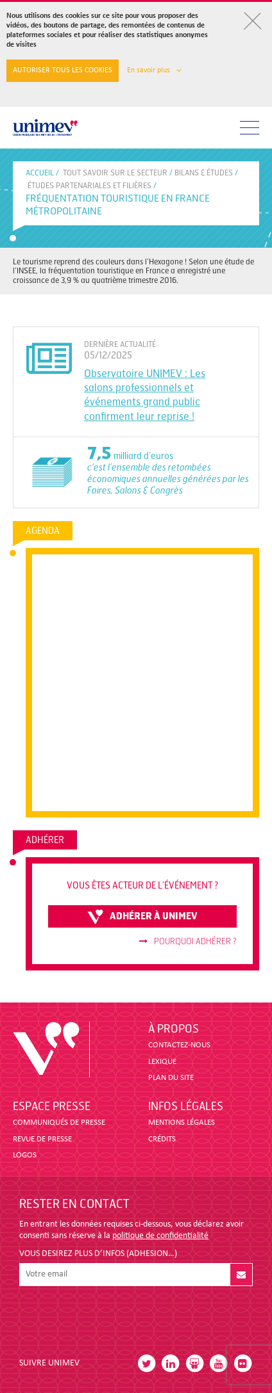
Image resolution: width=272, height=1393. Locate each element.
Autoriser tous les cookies (62, 70)
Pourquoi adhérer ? (188, 942)
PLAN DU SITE (171, 1078)
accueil (40, 172)
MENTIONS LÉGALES (181, 1122)
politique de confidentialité (160, 1236)
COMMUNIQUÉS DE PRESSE (59, 1122)
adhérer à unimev (142, 917)
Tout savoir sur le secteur (115, 172)
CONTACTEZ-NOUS (179, 1045)
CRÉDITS (162, 1139)
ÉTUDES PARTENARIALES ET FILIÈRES (89, 185)
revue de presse (42, 1139)
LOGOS (25, 1155)
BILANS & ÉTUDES (203, 172)
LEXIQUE (162, 1062)
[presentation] (116, 1317)
